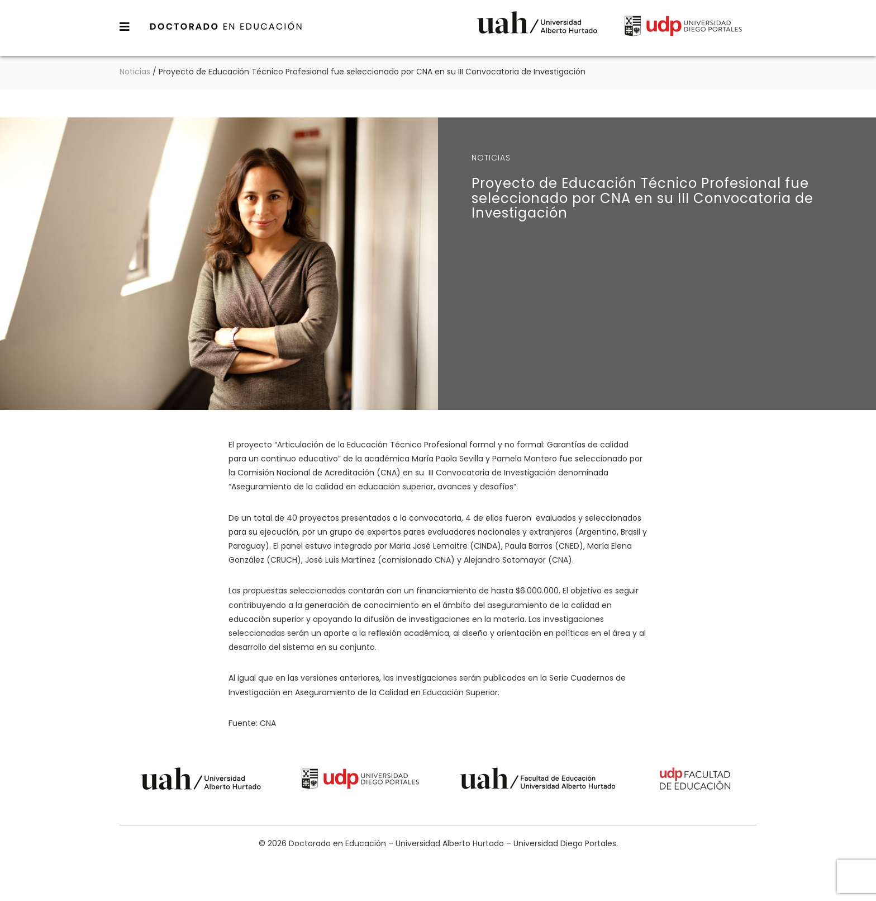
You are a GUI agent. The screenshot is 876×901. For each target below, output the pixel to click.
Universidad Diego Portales (683, 27)
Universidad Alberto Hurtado (537, 27)
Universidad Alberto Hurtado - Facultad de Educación (537, 780)
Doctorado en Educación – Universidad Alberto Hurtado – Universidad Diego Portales (226, 26)
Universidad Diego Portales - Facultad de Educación (695, 780)
